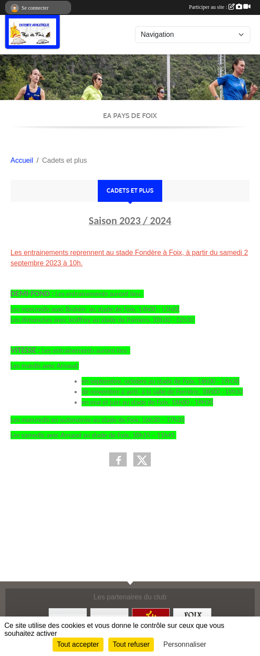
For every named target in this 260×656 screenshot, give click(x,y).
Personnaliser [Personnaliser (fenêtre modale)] (185, 644)
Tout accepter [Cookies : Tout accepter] (78, 644)
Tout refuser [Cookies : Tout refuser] (131, 644)
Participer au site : (219, 7)
